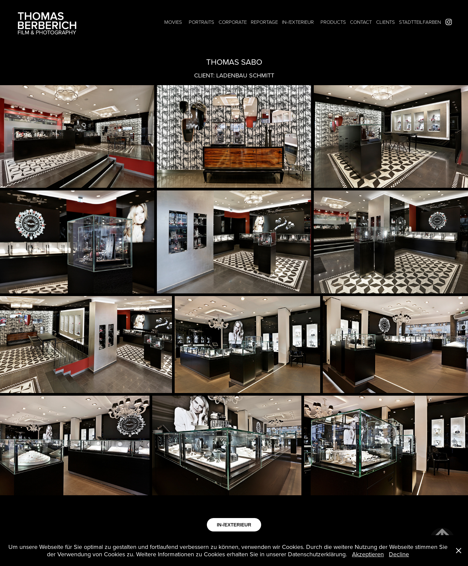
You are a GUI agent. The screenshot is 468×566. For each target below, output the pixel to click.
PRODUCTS (333, 21)
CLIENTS (385, 21)
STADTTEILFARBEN (420, 21)
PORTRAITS (201, 21)
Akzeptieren (368, 554)
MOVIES (173, 21)
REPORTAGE (264, 21)
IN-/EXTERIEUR (298, 21)
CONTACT (361, 21)
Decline (399, 554)
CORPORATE (233, 21)
